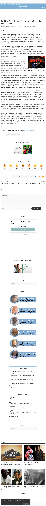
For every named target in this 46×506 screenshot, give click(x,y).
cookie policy (15, 501)
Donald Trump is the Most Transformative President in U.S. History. (23, 401)
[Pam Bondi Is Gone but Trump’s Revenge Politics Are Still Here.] (34, 480)
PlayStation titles (36, 49)
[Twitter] (28, 177)
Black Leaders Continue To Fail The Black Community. (21, 405)
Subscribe (23, 231)
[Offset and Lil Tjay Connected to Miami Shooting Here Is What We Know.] (34, 455)
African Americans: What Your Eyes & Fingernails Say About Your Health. (23, 415)
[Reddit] (39, 177)
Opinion (21, 26)
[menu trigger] (2, 7)
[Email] (43, 177)
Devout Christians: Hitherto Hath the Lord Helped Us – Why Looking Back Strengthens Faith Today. (11, 466)
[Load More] (23, 497)
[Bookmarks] (42, 7)
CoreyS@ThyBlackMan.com (29, 130)
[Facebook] (17, 177)
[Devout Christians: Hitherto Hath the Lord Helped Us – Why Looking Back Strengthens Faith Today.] (11, 455)
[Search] (44, 7)
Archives (23, 427)
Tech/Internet (26, 26)
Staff (4, 26)
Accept (14, 503)
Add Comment (16, 26)
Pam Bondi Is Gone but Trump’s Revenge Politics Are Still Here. (22, 385)
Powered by (23, 236)
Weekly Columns (33, 26)
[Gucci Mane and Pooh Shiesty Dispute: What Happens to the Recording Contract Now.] (11, 480)
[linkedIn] (35, 177)
